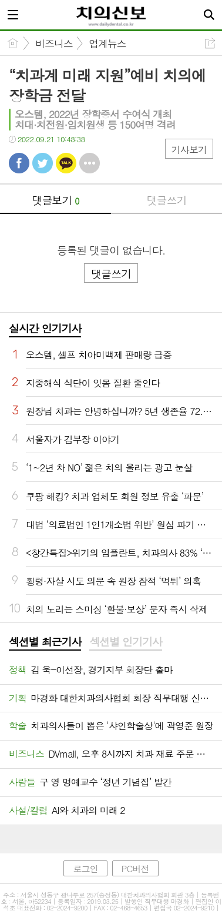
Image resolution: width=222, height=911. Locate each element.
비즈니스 (54, 43)
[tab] (45, 642)
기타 (89, 163)
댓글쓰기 (167, 200)
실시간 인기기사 (45, 328)
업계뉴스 (107, 43)
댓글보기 (55, 200)
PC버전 (135, 868)
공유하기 (210, 43)
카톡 (66, 163)
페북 (19, 163)
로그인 (85, 868)
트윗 (42, 163)
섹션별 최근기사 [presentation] (45, 642)
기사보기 (189, 149)
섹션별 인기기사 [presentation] (125, 642)
